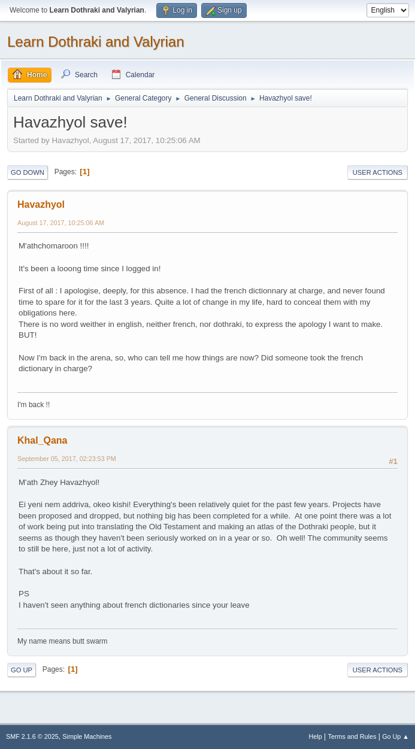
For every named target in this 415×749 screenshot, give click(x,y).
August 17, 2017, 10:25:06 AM (60, 222)
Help (315, 736)
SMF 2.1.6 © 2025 (32, 736)
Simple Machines (86, 736)
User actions (377, 172)
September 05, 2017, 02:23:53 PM (66, 458)
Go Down (27, 172)
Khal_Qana (42, 440)
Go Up (21, 670)
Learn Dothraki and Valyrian (95, 42)
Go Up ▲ (395, 736)
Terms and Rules (352, 736)
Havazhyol (41, 204)
